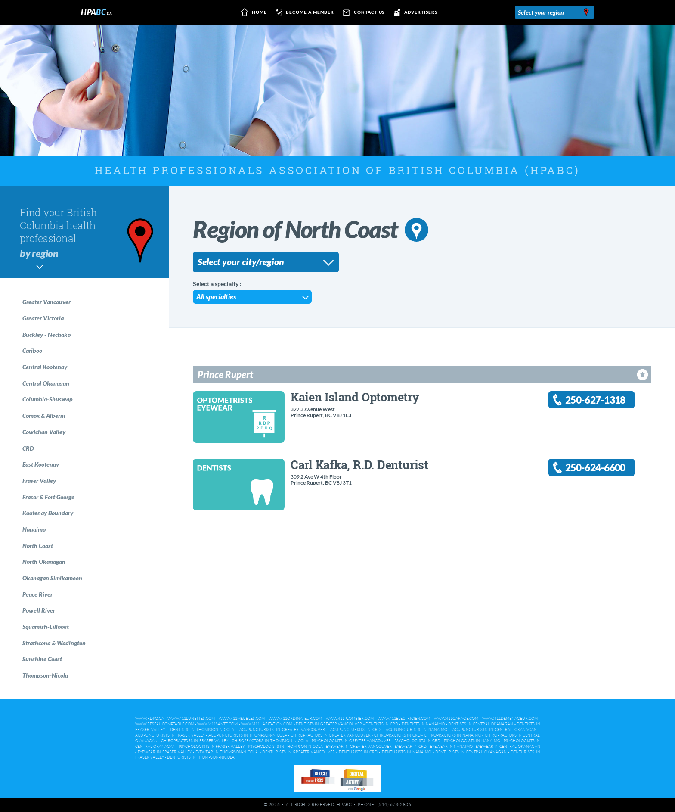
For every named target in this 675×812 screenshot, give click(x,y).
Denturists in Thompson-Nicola (201, 757)
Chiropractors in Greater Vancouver (331, 735)
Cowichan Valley (43, 432)
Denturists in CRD (358, 752)
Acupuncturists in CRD (355, 730)
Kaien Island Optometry (355, 396)
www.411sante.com (217, 724)
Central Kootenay (44, 366)
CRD (28, 448)
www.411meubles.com (242, 718)
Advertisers (413, 12)
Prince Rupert (225, 374)
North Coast (37, 545)
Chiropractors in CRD (397, 735)
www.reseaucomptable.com (164, 724)
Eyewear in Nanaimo (451, 746)
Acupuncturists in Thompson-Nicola (247, 735)
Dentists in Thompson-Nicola (202, 730)
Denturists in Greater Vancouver (298, 752)
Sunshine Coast (42, 659)
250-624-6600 (595, 467)
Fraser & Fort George (48, 497)
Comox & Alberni (43, 415)
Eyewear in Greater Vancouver (358, 746)
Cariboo (32, 350)
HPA (96, 12)
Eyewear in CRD (411, 746)
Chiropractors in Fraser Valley (195, 741)
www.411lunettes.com (191, 718)
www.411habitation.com (266, 724)
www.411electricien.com (404, 718)
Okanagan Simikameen (52, 578)
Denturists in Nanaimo (406, 752)
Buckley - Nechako (46, 334)
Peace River (37, 594)
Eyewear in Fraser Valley (165, 752)
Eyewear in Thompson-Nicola (226, 752)
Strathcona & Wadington (54, 643)
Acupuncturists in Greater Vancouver (282, 730)
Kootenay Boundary (47, 512)
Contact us (362, 12)
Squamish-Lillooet (45, 626)
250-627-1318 (595, 400)
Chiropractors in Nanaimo (452, 735)
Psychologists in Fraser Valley (212, 746)
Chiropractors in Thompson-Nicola (270, 741)
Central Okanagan (45, 383)
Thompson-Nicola (45, 675)
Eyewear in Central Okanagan (508, 746)
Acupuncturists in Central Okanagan (494, 730)
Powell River (38, 610)
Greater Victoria (43, 318)
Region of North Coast (310, 229)
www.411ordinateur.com (295, 718)
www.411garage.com (456, 718)
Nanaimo (34, 529)
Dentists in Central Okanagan (480, 724)
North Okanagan (43, 561)
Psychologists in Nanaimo (472, 741)
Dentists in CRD (381, 724)
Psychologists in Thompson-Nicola (285, 746)
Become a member (303, 12)
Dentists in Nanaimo (423, 724)
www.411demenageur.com (510, 718)
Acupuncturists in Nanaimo (416, 730)
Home (252, 12)
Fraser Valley (39, 480)
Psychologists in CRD (417, 741)
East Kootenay (40, 464)
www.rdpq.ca (149, 718)
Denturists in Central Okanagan (471, 752)
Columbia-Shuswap (47, 399)
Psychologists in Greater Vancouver (351, 741)
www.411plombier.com (350, 718)
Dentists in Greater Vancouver (329, 724)
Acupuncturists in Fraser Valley (170, 735)
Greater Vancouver (46, 301)
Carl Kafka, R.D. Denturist (359, 464)
